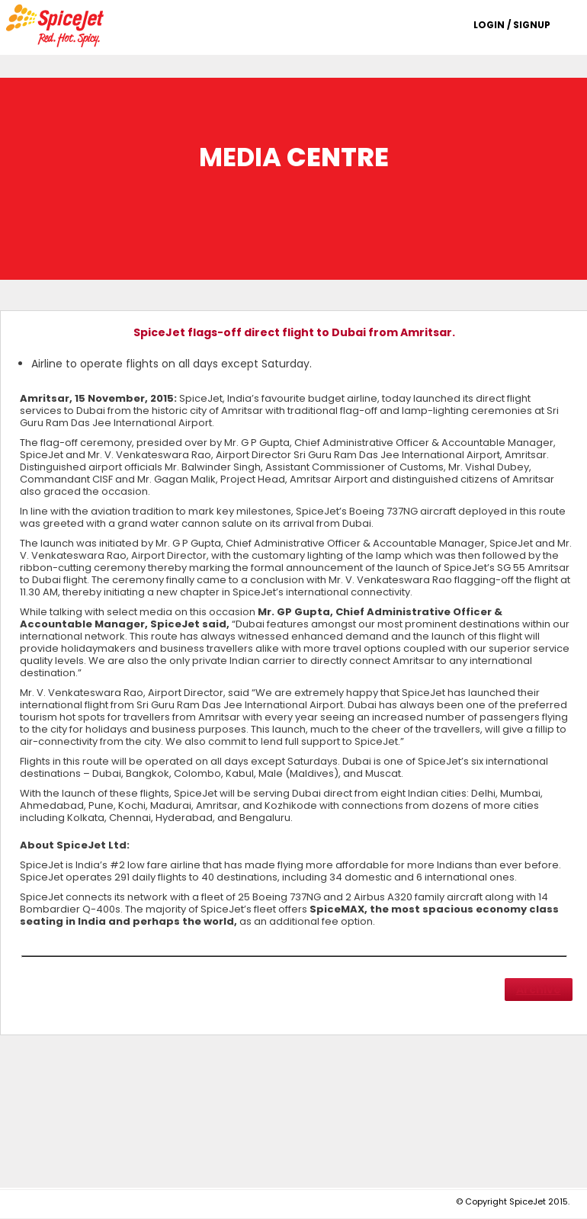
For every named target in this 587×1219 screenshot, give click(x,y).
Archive (538, 989)
